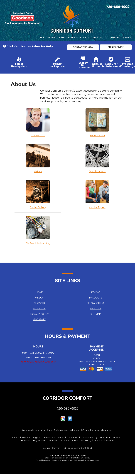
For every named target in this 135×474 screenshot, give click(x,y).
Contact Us (38, 122)
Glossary (39, 319)
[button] (83, 47)
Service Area (97, 122)
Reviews (51, 38)
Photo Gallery (38, 194)
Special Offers (99, 38)
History (38, 158)
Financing (115, 38)
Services (84, 38)
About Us (127, 38)
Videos (61, 38)
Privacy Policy (39, 314)
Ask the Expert (97, 194)
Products (72, 38)
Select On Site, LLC (77, 455)
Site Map (96, 314)
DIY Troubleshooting (38, 230)
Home (41, 38)
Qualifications (97, 158)
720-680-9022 (67, 408)
